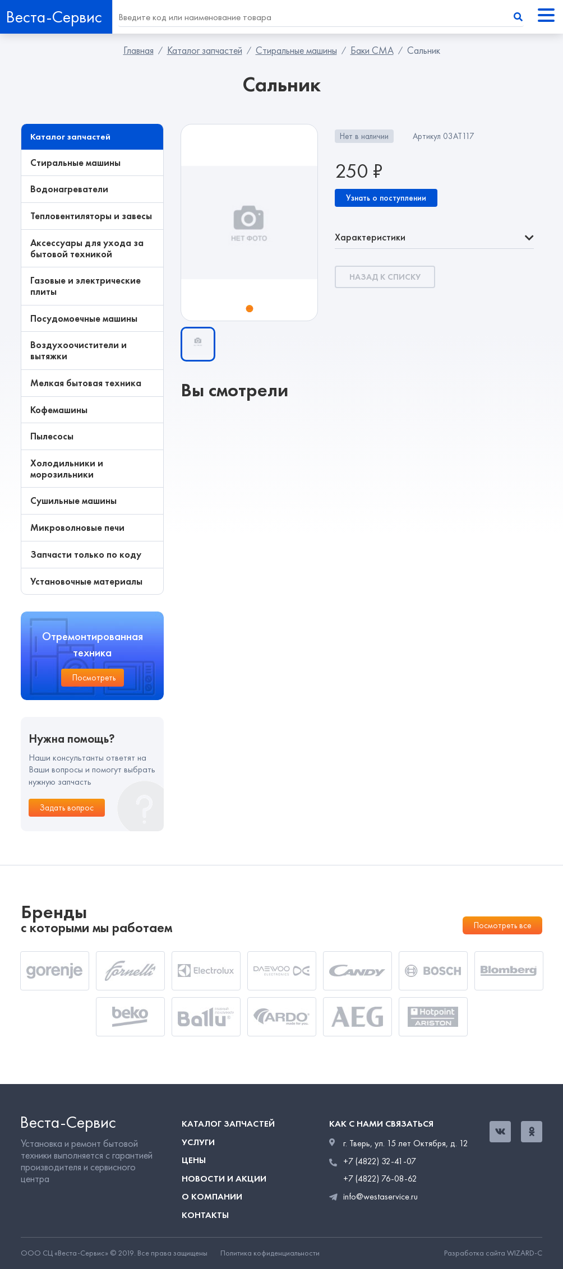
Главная (138, 50)
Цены (194, 1160)
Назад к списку (385, 277)
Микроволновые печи (77, 528)
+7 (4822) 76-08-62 (380, 1179)
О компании (212, 1196)
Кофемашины (58, 410)
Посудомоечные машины (83, 319)
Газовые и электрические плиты (85, 286)
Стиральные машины (296, 50)
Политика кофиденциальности (270, 1253)
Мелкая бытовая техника (85, 383)
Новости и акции (224, 1178)
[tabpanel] (249, 222)
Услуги (198, 1142)
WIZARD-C (524, 1253)
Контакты (205, 1215)
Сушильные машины (73, 501)
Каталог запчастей (204, 50)
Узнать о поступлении (386, 198)
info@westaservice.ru (380, 1196)
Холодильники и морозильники (66, 469)
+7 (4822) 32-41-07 (379, 1161)
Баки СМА (372, 50)
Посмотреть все (502, 925)
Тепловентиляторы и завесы (91, 216)
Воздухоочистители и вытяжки (78, 351)
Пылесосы (51, 436)
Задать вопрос (67, 808)
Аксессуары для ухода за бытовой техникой (87, 249)
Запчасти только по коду (85, 555)
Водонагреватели (69, 189)
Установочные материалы (86, 581)
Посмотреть (94, 678)
